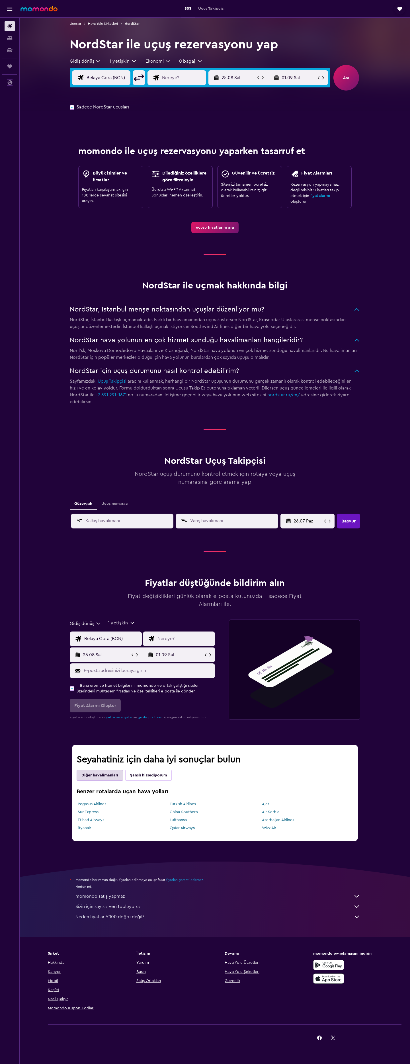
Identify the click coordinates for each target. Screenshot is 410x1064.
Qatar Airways (182, 828)
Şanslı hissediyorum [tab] (148, 775)
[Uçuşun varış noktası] (188, 78)
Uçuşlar (75, 23)
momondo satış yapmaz (217, 896)
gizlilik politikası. (150, 717)
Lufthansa (178, 820)
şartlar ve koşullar (119, 717)
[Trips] (9, 66)
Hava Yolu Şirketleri (103, 23)
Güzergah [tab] (83, 504)
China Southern (184, 812)
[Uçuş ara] (9, 26)
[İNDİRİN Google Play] (328, 965)
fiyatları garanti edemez (184, 879)
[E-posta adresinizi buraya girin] (148, 671)
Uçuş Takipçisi (112, 381)
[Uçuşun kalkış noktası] (113, 78)
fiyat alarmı (320, 196)
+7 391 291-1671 (111, 395)
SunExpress (88, 812)
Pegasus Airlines (92, 804)
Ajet (265, 804)
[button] (9, 9)
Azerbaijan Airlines (278, 820)
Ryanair (84, 828)
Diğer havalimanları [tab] (99, 775)
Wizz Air (269, 828)
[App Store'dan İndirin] (328, 978)
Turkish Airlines (183, 804)
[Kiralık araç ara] (9, 50)
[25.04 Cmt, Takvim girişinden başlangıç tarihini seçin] (308, 521)
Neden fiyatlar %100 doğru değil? (217, 916)
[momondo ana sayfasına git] (39, 8)
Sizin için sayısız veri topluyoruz (217, 906)
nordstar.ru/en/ (283, 395)
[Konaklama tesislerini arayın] (9, 38)
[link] (215, 227)
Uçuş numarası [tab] (114, 504)
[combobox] (85, 61)
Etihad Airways (91, 820)
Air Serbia (270, 812)
